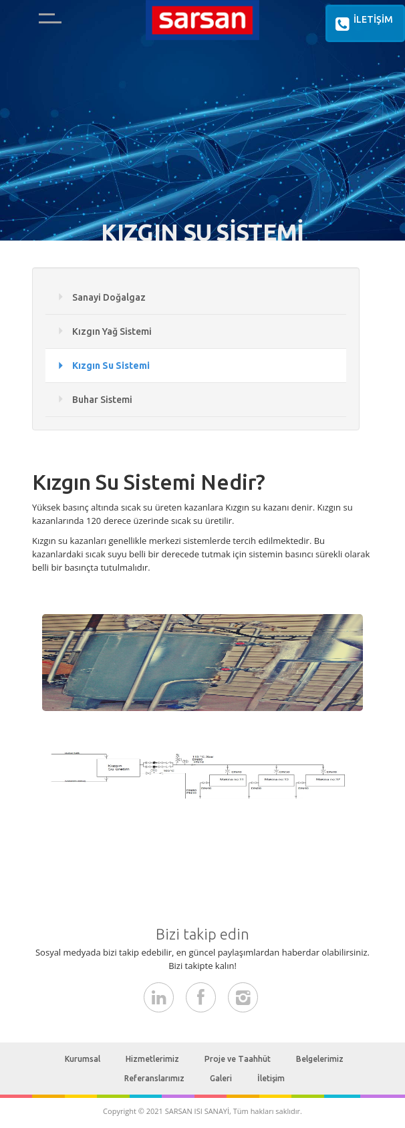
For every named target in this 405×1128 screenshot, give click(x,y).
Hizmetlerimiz (152, 1058)
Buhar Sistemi (102, 399)
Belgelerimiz (320, 1058)
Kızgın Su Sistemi (111, 365)
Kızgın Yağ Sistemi (112, 331)
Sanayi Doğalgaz (109, 297)
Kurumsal (82, 1058)
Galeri (221, 1078)
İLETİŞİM (362, 24)
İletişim (271, 1078)
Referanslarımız (154, 1078)
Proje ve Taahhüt (238, 1058)
